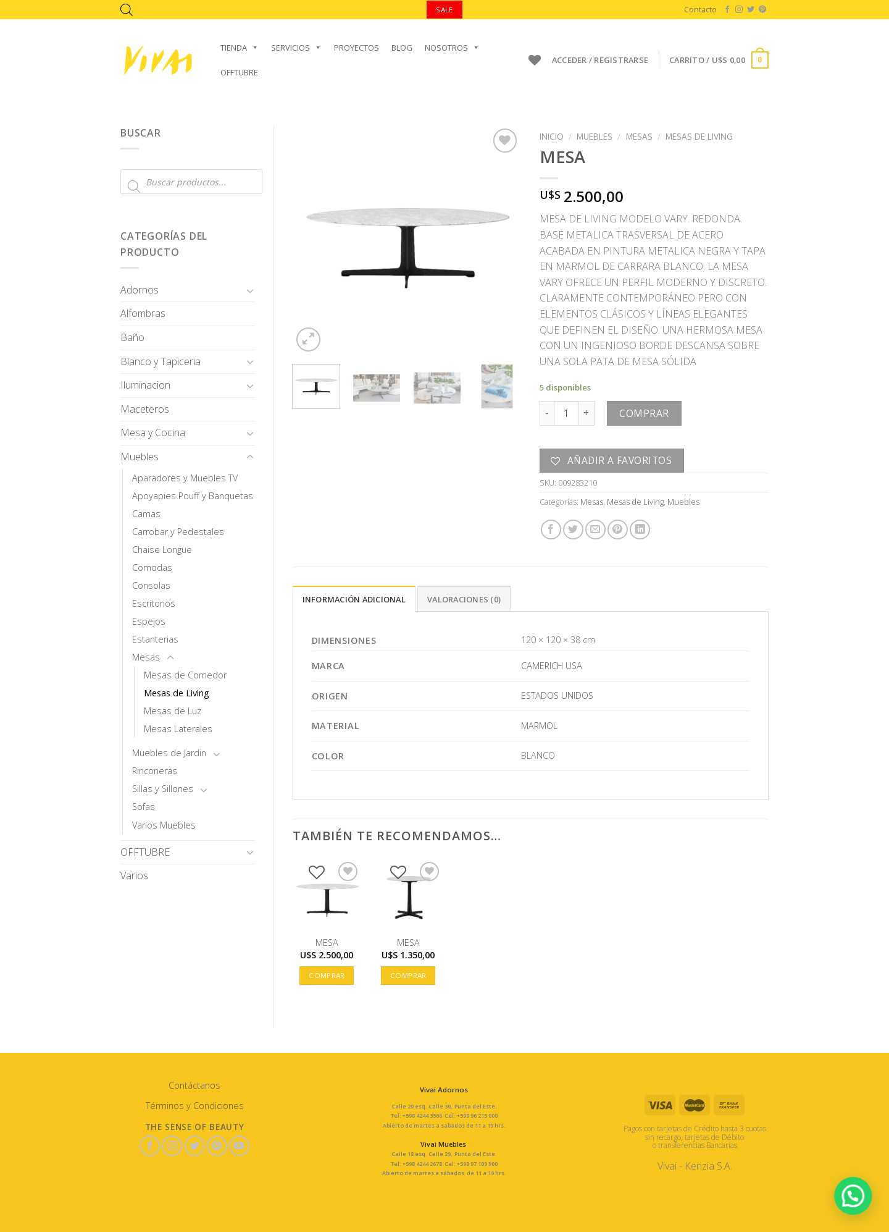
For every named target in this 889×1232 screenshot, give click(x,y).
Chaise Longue (162, 549)
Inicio (552, 136)
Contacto (700, 9)
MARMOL (539, 726)
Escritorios (153, 603)
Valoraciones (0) (464, 599)
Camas (146, 514)
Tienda (239, 47)
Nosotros (452, 47)
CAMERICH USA (551, 666)
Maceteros (144, 409)
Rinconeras (154, 771)
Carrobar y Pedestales (178, 532)
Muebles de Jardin (169, 753)
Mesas (146, 657)
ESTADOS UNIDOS (557, 695)
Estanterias (155, 639)
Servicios (296, 47)
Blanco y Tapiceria (160, 361)
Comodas (152, 567)
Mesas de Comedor (185, 675)
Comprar (644, 413)
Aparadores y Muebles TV (185, 478)
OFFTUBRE (239, 72)
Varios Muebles (164, 825)
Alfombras (142, 313)
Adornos (139, 290)
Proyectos (356, 47)
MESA (326, 942)
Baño (132, 337)
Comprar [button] (326, 975)
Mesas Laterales (178, 729)
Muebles (139, 456)
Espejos (148, 621)
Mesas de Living (176, 693)
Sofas (143, 806)
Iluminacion (145, 385)
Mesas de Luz (172, 711)
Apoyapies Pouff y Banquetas (192, 496)
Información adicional (354, 599)
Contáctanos (194, 1085)
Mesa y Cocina (152, 432)
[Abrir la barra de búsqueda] (126, 9)
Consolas (151, 585)
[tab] (354, 599)
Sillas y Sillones (162, 789)
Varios (134, 875)
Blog (401, 47)
